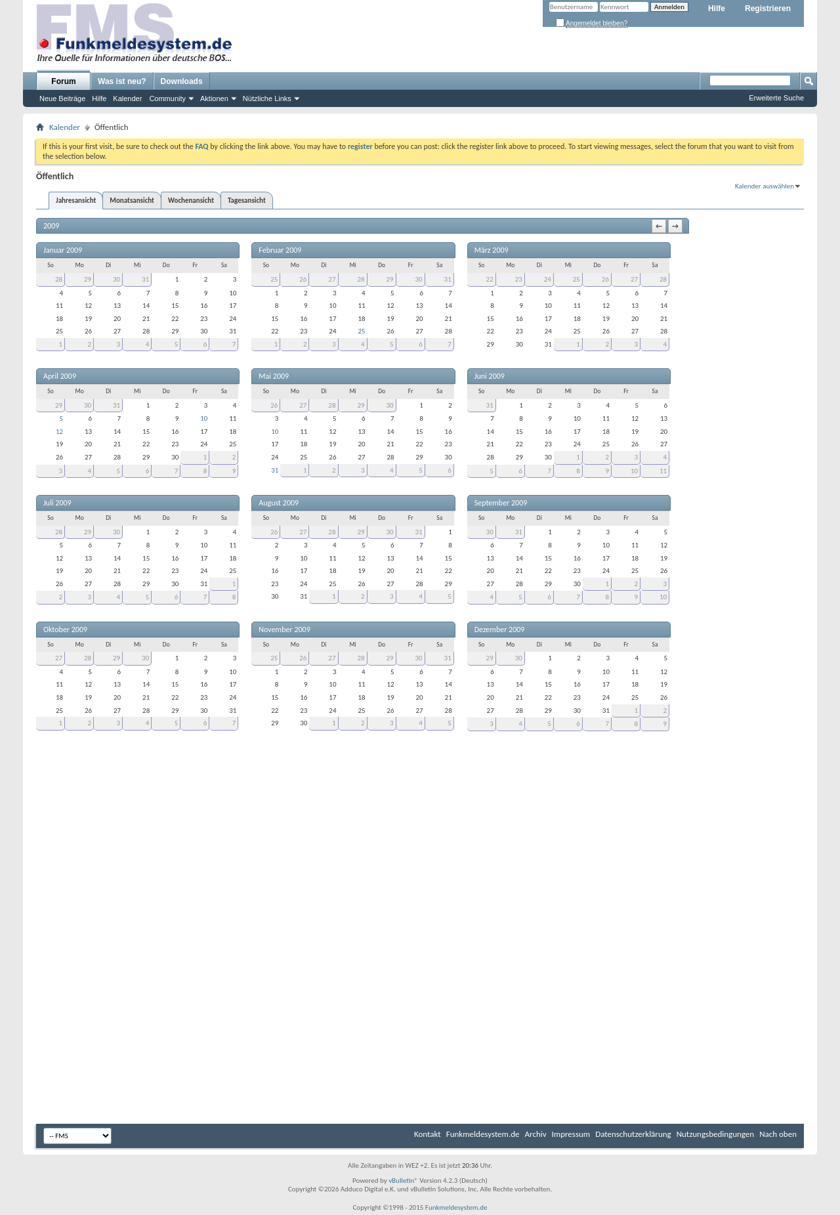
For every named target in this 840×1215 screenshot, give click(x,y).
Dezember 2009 (499, 629)
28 (58, 279)
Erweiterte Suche (776, 98)
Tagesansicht (247, 200)
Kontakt (427, 1134)
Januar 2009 (62, 250)
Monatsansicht (132, 200)
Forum (63, 81)
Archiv (536, 1134)
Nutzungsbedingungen (716, 1134)
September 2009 (501, 502)
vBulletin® (403, 1180)
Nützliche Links (267, 98)
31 (145, 279)
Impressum (571, 1134)
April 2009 (59, 376)
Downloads (182, 81)
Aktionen (214, 98)
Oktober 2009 (65, 629)
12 (59, 431)
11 (663, 471)
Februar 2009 (280, 250)
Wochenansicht (191, 200)
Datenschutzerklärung (633, 1134)
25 (274, 279)
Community (167, 98)
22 (490, 279)
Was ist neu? (122, 81)
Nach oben (778, 1134)
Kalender (127, 98)
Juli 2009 (57, 502)
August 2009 (279, 502)
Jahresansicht (76, 200)
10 (203, 418)
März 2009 (491, 250)
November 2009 (284, 629)
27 (331, 279)
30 (116, 279)
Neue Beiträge (62, 98)
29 (87, 279)
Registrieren (768, 8)
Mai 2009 (274, 376)
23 (518, 279)
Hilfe (716, 8)
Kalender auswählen (764, 186)
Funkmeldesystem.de (483, 1134)
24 (547, 279)
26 (302, 279)
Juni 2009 (489, 376)
